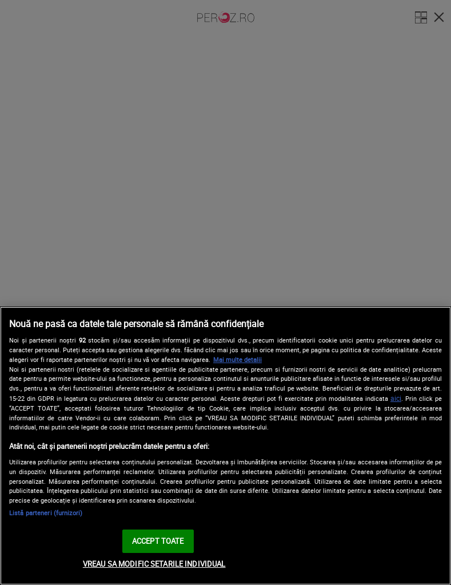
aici (395, 398)
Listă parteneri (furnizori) (45, 512)
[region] (225, 446)
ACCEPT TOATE (158, 541)
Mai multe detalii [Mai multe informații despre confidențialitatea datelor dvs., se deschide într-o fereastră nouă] (237, 359)
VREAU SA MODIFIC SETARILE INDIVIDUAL (154, 564)
